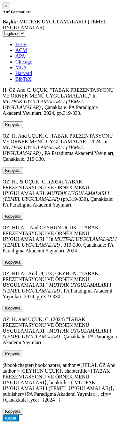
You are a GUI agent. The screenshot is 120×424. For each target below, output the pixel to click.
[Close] (6, 6)
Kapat (10, 418)
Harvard (23, 73)
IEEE (21, 44)
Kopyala (12, 124)
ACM (21, 50)
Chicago (23, 61)
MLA (21, 67)
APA (20, 56)
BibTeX (23, 79)
